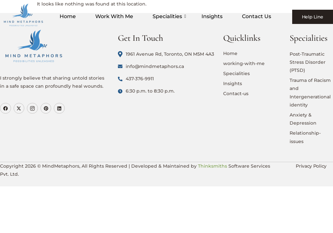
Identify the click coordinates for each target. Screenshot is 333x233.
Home (68, 16)
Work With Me (114, 16)
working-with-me (244, 63)
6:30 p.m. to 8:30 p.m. (146, 91)
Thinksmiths (212, 166)
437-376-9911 (136, 79)
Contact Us (256, 16)
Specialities (168, 16)
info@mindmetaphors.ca (151, 66)
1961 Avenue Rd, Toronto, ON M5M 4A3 (166, 54)
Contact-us (235, 93)
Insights (212, 16)
